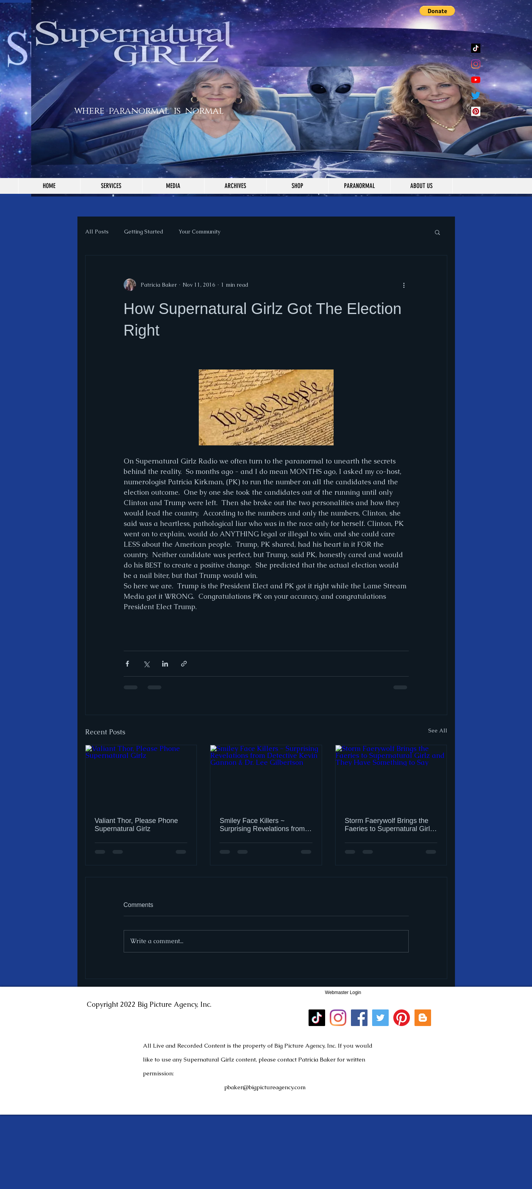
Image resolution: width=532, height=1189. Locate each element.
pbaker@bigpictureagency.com (265, 1087)
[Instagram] (475, 64)
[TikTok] (475, 48)
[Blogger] (423, 1017)
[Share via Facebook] (127, 663)
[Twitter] (475, 95)
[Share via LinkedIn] (165, 663)
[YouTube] (475, 79)
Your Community (199, 231)
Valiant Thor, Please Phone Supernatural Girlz (136, 825)
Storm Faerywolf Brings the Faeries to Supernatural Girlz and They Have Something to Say (390, 825)
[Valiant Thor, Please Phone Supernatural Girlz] (141, 776)
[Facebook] (359, 1017)
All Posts (97, 231)
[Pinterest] (401, 1017)
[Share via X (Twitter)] (146, 663)
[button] (437, 11)
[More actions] (404, 284)
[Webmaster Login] (343, 992)
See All (437, 730)
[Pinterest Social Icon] (475, 111)
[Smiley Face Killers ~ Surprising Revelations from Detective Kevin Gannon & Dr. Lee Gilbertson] (266, 776)
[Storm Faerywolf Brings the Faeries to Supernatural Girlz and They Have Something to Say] (391, 776)
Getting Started (143, 231)
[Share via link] (184, 663)
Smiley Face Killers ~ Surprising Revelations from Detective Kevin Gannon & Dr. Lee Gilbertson (266, 825)
